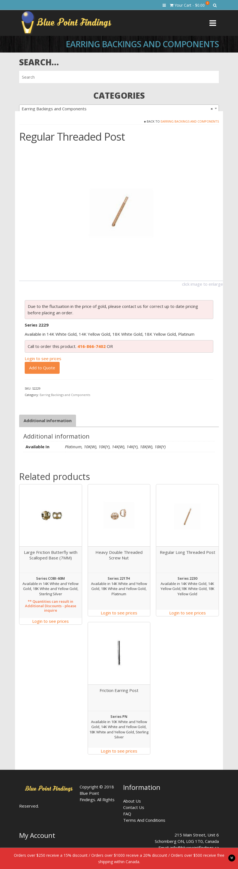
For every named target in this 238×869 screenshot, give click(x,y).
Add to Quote (42, 367)
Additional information (48, 420)
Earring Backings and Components (190, 121)
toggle (231, 858)
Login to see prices (43, 358)
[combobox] (119, 108)
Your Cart (189, 4)
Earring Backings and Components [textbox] (117, 109)
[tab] (47, 421)
